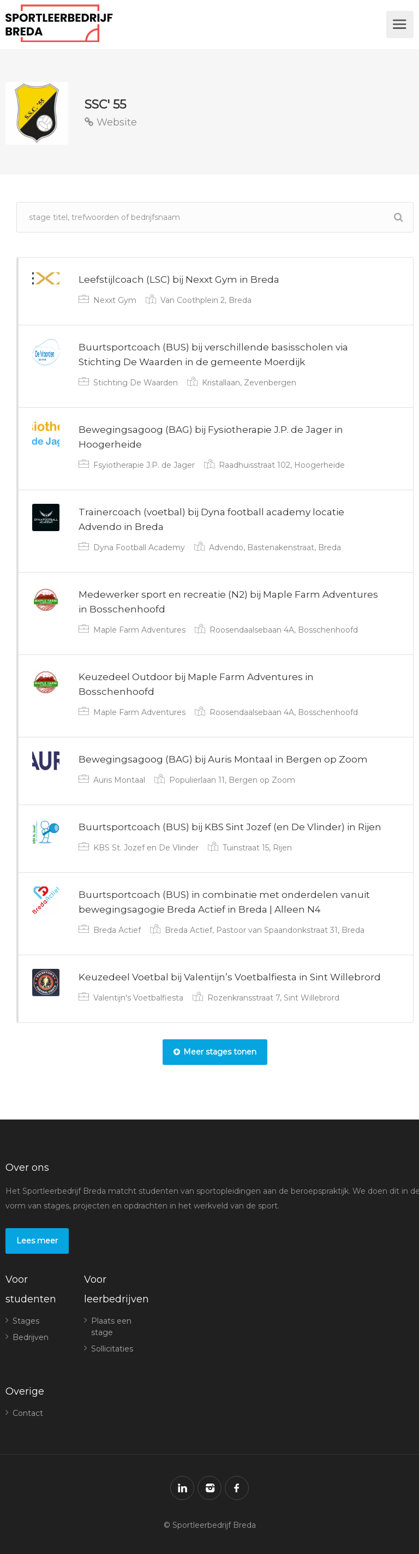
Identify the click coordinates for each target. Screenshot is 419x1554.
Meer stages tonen (214, 1052)
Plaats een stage (111, 1326)
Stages (26, 1321)
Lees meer (37, 1241)
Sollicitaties (112, 1349)
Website (111, 122)
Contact (28, 1413)
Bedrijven (31, 1337)
